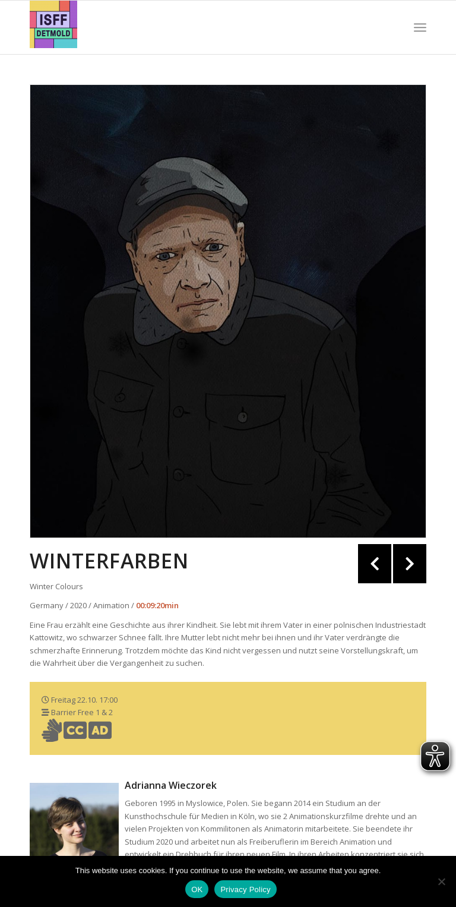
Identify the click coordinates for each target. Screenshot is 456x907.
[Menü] (420, 27)
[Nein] (441, 881)
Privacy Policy (245, 889)
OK (196, 889)
